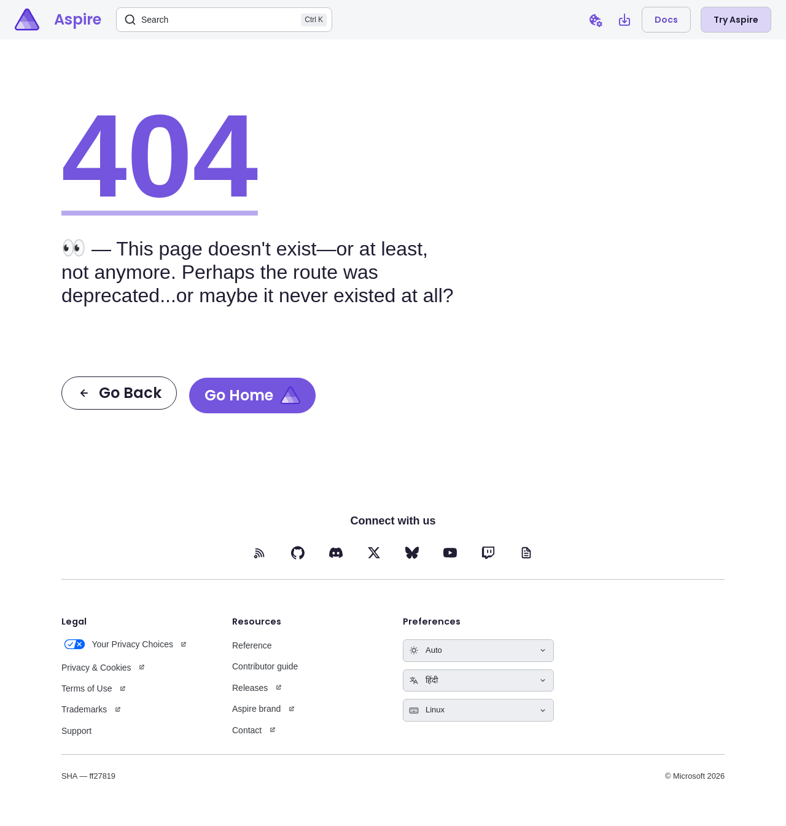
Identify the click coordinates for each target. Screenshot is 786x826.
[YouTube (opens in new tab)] (450, 552)
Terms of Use (86, 688)
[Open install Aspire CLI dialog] (624, 19)
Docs (666, 20)
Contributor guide (265, 666)
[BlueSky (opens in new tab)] (412, 552)
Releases (250, 688)
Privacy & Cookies (96, 667)
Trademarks (84, 709)
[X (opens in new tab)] (374, 552)
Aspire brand (256, 709)
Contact (247, 730)
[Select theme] (478, 650)
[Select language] (478, 680)
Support (76, 731)
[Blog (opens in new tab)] (526, 552)
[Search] (224, 19)
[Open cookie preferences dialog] (595, 19)
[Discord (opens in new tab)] (336, 552)
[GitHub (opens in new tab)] (297, 552)
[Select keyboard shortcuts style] (478, 710)
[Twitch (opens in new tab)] (488, 552)
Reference (252, 645)
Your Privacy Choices (117, 644)
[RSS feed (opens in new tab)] (259, 552)
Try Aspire (736, 20)
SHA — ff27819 (88, 776)
